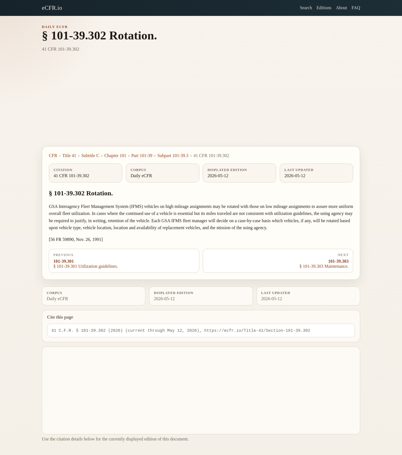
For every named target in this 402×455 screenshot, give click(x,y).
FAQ (355, 7)
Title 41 (69, 155)
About (341, 7)
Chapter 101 (115, 155)
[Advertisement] (201, 104)
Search (306, 7)
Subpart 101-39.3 (172, 155)
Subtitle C (90, 155)
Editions (324, 7)
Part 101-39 (141, 155)
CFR (53, 155)
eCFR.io (52, 7)
